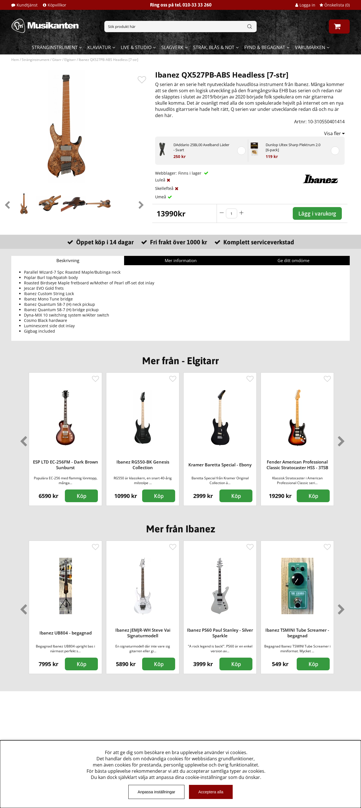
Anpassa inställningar (156, 792)
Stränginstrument (55, 47)
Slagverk (172, 47)
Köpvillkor (57, 5)
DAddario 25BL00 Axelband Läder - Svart (201, 147)
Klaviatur (99, 47)
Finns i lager (190, 173)
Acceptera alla (210, 792)
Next (141, 204)
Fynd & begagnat (264, 47)
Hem (15, 59)
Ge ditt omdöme (293, 260)
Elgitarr (70, 59)
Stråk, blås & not (213, 47)
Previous (7, 204)
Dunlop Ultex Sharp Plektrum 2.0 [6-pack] (293, 147)
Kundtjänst (27, 5)
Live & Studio (136, 47)
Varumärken (310, 47)
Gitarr (56, 59)
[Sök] (180, 26)
